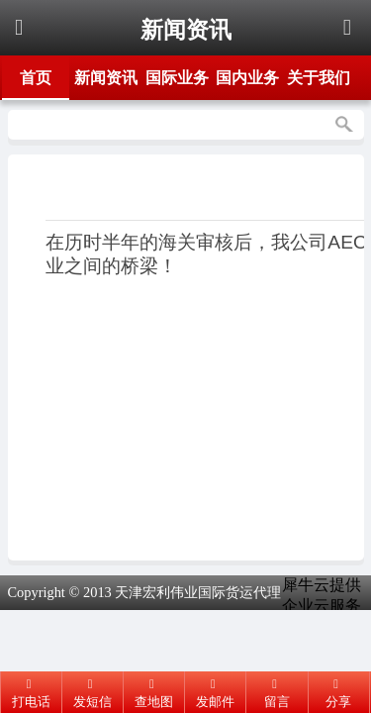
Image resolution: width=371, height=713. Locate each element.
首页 (35, 77)
